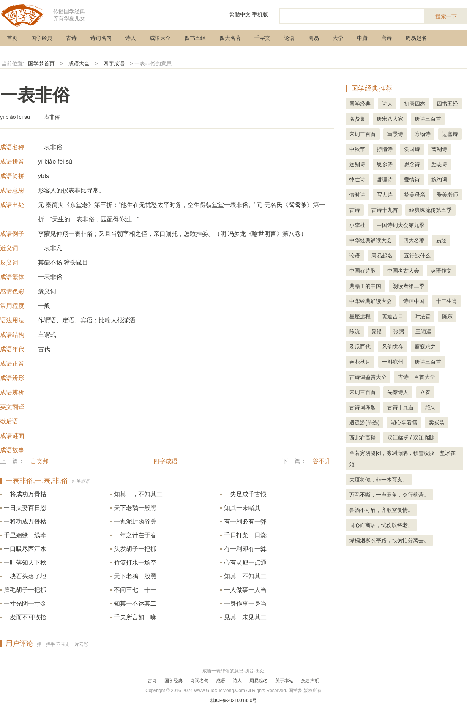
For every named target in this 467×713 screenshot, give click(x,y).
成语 (220, 680)
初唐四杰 (414, 104)
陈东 (447, 316)
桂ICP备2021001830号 (233, 700)
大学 (338, 38)
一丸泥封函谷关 (135, 521)
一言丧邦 (36, 461)
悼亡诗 (357, 180)
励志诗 (439, 164)
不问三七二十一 (135, 590)
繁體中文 (240, 14)
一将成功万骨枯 (25, 494)
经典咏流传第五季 (430, 210)
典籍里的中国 (365, 286)
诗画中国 (413, 301)
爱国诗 (412, 149)
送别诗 (357, 164)
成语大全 (160, 38)
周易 (313, 38)
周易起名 (416, 38)
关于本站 (284, 680)
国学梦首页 (41, 63)
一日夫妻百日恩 (25, 508)
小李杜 (357, 225)
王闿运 (423, 331)
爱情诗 (412, 180)
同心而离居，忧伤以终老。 (381, 525)
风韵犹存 (392, 347)
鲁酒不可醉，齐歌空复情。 (381, 510)
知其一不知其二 (245, 576)
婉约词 (439, 180)
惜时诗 (357, 195)
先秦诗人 (398, 392)
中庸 (362, 38)
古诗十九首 (384, 210)
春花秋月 (360, 362)
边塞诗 (450, 134)
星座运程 (360, 316)
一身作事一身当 (245, 603)
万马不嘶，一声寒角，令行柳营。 (389, 495)
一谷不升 (318, 461)
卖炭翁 (437, 423)
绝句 (430, 407)
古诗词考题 (362, 407)
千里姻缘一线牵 (25, 535)
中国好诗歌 (362, 271)
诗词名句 (101, 38)
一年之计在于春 (135, 535)
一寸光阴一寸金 (25, 603)
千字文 (262, 38)
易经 (441, 240)
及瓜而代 (360, 347)
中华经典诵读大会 (370, 240)
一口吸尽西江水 (25, 549)
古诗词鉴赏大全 (368, 377)
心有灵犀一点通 (245, 562)
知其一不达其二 (135, 603)
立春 (425, 392)
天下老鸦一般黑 (135, 576)
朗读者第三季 (408, 286)
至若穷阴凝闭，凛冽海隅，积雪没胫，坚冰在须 (402, 458)
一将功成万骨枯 (25, 521)
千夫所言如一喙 (135, 617)
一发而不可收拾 (25, 617)
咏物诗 (423, 134)
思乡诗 (385, 164)
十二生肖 (446, 301)
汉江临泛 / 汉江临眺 (410, 438)
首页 (12, 38)
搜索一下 (446, 16)
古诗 (71, 38)
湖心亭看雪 (404, 423)
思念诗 (412, 164)
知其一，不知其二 (138, 494)
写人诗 (385, 195)
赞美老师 (447, 195)
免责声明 (310, 680)
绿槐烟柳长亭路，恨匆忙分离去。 (389, 540)
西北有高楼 (362, 438)
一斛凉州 (392, 362)
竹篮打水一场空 (135, 562)
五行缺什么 (417, 255)
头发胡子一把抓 (135, 549)
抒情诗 (385, 149)
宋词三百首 (362, 134)
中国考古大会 (403, 271)
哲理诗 (385, 180)
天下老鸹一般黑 (135, 508)
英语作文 (441, 271)
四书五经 (195, 38)
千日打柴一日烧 (245, 535)
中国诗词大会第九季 (400, 225)
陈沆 (354, 331)
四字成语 (114, 63)
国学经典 (41, 38)
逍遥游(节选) (364, 423)
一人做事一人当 (245, 590)
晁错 (376, 331)
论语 (289, 38)
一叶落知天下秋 (25, 562)
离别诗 (439, 149)
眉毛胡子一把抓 (25, 590)
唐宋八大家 (390, 119)
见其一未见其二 (245, 617)
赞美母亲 (414, 195)
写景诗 (395, 134)
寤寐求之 (425, 347)
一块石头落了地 (25, 576)
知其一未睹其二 (245, 508)
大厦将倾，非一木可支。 (378, 479)
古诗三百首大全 (416, 377)
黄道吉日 (392, 316)
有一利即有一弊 (245, 549)
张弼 (398, 331)
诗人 (130, 38)
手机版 (260, 14)
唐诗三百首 (428, 119)
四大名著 (230, 38)
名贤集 (357, 119)
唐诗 (386, 38)
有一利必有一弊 (245, 521)
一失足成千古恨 (245, 494)
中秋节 (357, 149)
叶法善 (423, 316)
